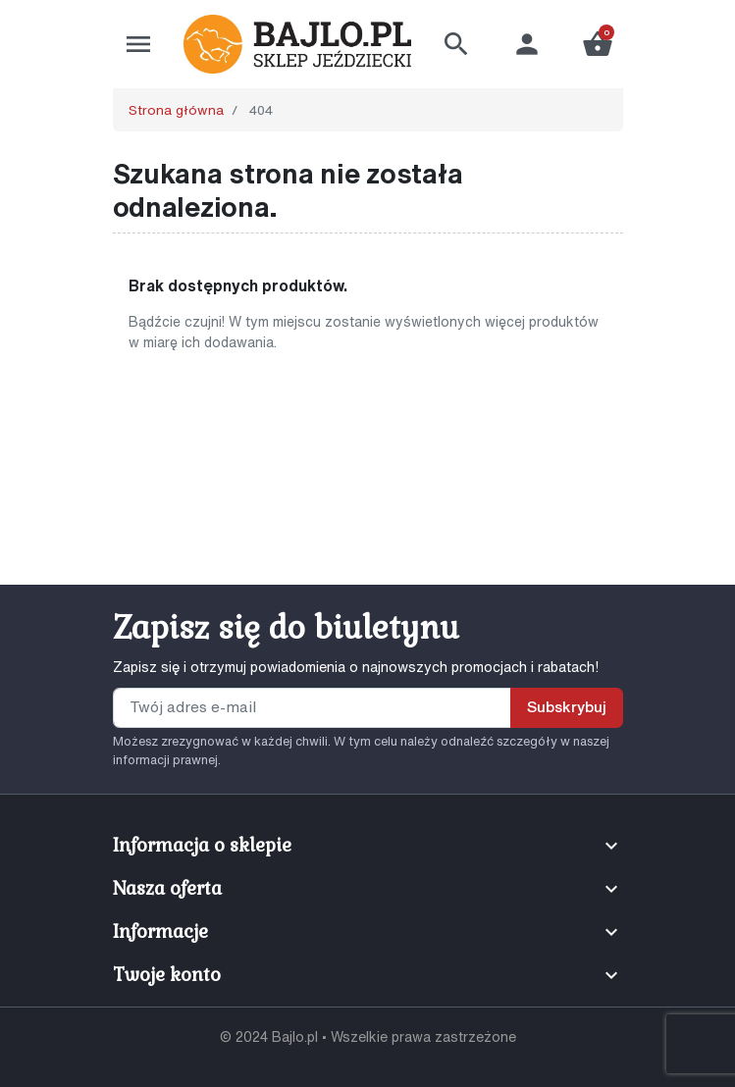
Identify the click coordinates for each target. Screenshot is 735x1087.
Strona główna (176, 110)
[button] (456, 44)
